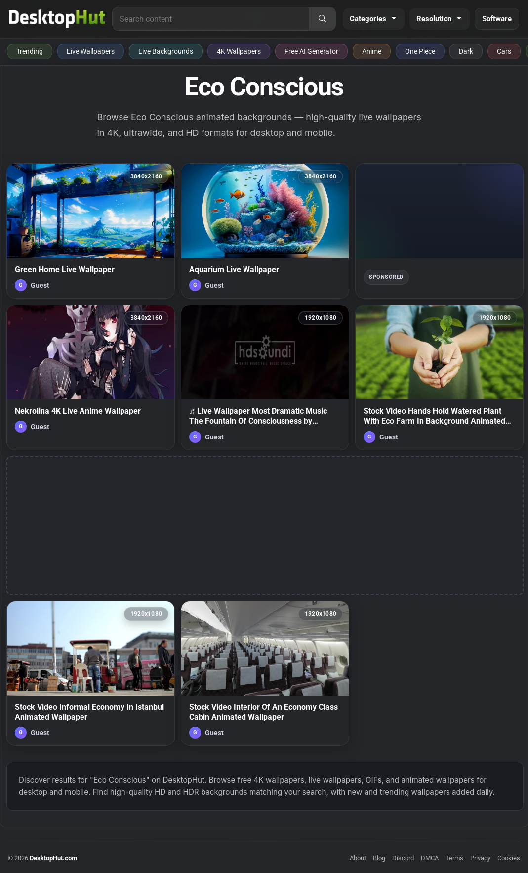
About (358, 858)
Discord (403, 858)
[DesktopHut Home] (57, 18)
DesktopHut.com (53, 858)
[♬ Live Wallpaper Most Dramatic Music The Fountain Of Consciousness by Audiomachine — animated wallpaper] (265, 377)
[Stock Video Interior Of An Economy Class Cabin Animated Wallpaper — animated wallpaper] (265, 673)
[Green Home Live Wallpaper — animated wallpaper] (90, 231)
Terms (454, 858)
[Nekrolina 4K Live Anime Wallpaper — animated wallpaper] (90, 377)
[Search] (322, 18)
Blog (379, 858)
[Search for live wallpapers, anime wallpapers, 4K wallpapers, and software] (211, 18)
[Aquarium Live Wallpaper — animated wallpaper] (265, 231)
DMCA (430, 858)
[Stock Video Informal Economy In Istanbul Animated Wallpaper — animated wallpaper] (90, 673)
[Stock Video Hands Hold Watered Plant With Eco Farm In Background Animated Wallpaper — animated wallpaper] (439, 377)
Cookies (508, 858)
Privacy (480, 858)
